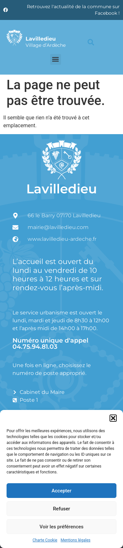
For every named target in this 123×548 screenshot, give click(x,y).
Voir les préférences (62, 527)
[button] (113, 418)
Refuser (61, 509)
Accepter (61, 491)
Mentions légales (76, 540)
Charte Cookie (44, 540)
